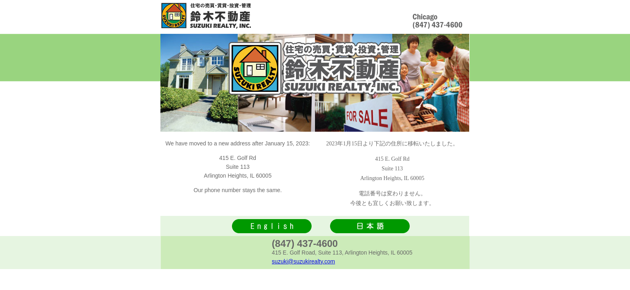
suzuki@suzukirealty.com (303, 261)
